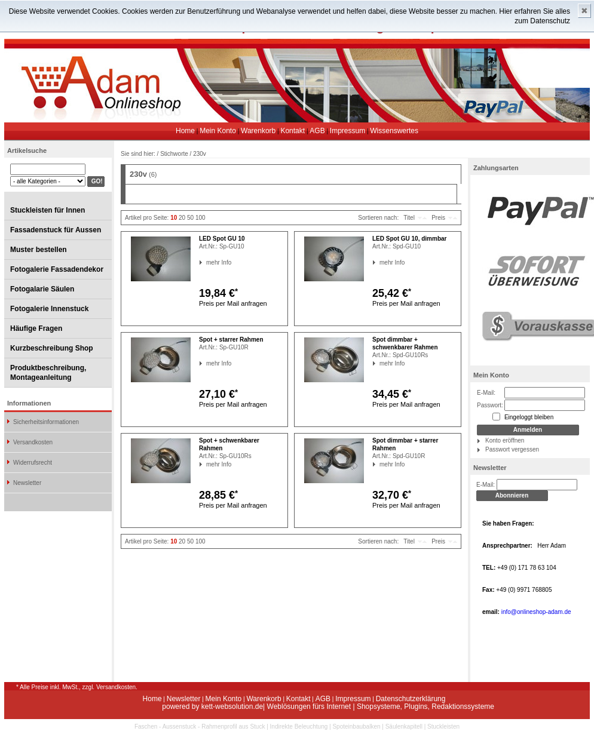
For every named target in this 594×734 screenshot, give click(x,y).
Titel (409, 217)
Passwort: (490, 405)
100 (200, 217)
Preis (438, 217)
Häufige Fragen (36, 328)
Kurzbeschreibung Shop (51, 348)
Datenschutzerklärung (411, 699)
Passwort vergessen (512, 449)
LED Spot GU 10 (222, 238)
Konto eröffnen (504, 440)
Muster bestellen (38, 249)
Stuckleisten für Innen (47, 210)
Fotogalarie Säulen (42, 289)
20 (182, 217)
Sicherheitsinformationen (46, 422)
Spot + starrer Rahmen (231, 339)
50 (190, 217)
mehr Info (206, 262)
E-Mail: (486, 392)
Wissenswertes (394, 131)
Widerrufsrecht (32, 462)
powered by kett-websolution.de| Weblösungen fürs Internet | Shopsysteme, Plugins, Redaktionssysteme (328, 706)
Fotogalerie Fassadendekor (56, 269)
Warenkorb (258, 131)
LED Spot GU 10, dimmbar (409, 238)
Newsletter (27, 483)
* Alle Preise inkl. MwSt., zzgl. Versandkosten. (76, 687)
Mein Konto (218, 131)
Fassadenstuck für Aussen (55, 230)
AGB (317, 131)
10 (173, 217)
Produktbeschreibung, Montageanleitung (48, 373)
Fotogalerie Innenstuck (49, 309)
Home (185, 131)
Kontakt (292, 131)
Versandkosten (33, 442)
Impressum (347, 131)
